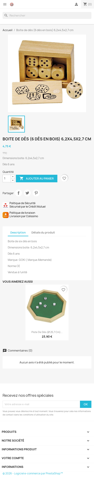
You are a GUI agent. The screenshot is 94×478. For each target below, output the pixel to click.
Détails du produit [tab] (43, 232)
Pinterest (36, 193)
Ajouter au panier (37, 178)
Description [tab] (18, 232)
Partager (18, 193)
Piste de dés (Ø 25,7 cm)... (47, 332)
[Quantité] (7, 178)
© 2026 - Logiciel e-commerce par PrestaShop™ (33, 473)
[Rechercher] (47, 15)
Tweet (27, 193)
